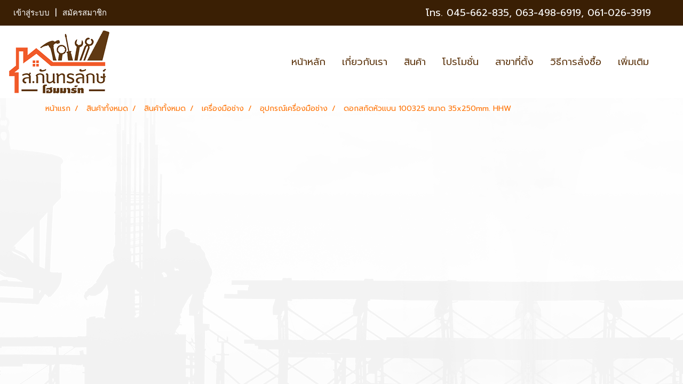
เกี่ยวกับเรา (364, 61)
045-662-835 (478, 12)
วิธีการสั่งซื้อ (575, 61)
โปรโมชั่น (460, 61)
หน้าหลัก (308, 61)
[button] (666, 62)
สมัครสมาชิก (84, 13)
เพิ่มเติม (633, 61)
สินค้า (415, 61)
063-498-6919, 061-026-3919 (583, 12)
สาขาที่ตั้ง (514, 61)
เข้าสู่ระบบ (31, 13)
